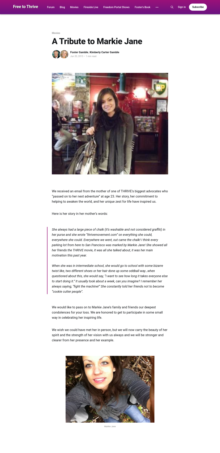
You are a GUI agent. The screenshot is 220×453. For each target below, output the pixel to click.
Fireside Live (91, 7)
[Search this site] (172, 7)
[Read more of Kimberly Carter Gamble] (64, 54)
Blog (62, 7)
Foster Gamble (79, 52)
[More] (157, 7)
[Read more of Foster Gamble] (56, 54)
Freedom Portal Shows (116, 7)
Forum (51, 7)
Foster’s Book (142, 7)
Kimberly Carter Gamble (104, 52)
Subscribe (198, 7)
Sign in (182, 7)
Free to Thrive (25, 6)
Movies (74, 7)
